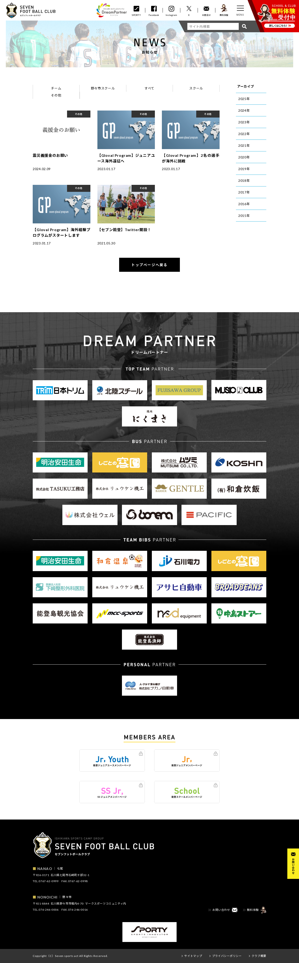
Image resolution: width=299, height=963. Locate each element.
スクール (196, 88)
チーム (56, 88)
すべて (149, 88)
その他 (56, 95)
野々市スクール (103, 88)
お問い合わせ (293, 866)
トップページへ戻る (149, 265)
